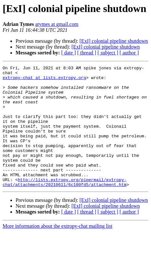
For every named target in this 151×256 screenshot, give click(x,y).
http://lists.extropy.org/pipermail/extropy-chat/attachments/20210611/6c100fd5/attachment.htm (64, 206)
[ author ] (129, 52)
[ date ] (68, 52)
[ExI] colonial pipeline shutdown (113, 41)
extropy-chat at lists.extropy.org (44, 80)
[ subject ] (108, 52)
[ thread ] (86, 52)
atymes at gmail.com (56, 24)
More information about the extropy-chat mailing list (57, 250)
